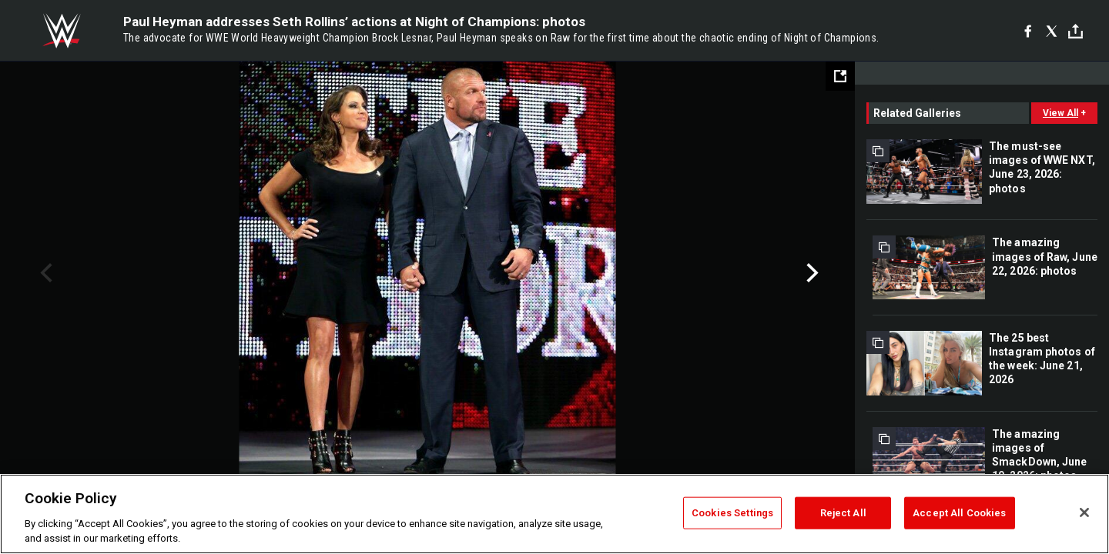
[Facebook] (1028, 30)
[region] (554, 514)
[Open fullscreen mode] (840, 76)
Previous (44, 273)
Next (810, 273)
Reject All (843, 513)
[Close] (1084, 512)
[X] (1052, 30)
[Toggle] (1075, 31)
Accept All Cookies (959, 513)
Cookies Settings (732, 513)
